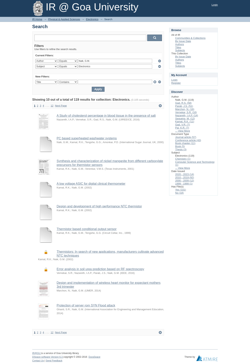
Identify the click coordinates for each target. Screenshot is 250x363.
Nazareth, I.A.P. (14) (186, 115)
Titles (178, 47)
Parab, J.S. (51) (184, 106)
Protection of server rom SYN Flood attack (86, 305)
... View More (182, 130)
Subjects (180, 50)
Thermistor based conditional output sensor (87, 229)
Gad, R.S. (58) (183, 102)
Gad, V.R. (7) (182, 124)
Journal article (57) (185, 137)
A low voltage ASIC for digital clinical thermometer (91, 183)
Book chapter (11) (185, 143)
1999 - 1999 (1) (184, 183)
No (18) (179, 192)
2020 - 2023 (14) (184, 174)
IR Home (37, 19)
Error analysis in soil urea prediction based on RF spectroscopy (100, 269)
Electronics (92, 19)
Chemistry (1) (182, 158)
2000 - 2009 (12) (184, 180)
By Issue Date (183, 41)
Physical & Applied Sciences (64, 19)
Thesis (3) (181, 149)
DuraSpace (94, 357)
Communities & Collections (190, 38)
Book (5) (180, 146)
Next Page (61, 105)
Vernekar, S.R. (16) (186, 112)
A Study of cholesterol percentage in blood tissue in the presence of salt (106, 115)
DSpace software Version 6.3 (47, 357)
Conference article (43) (188, 140)
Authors (179, 44)
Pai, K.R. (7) (182, 127)
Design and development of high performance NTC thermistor (99, 206)
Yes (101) (180, 189)
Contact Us (38, 360)
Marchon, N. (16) (184, 109)
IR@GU (36, 353)
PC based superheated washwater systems (87, 138)
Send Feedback (54, 360)
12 (52, 105)
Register (176, 83)
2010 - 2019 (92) (184, 177)
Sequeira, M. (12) (185, 118)
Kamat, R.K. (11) (184, 121)
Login (215, 4)
